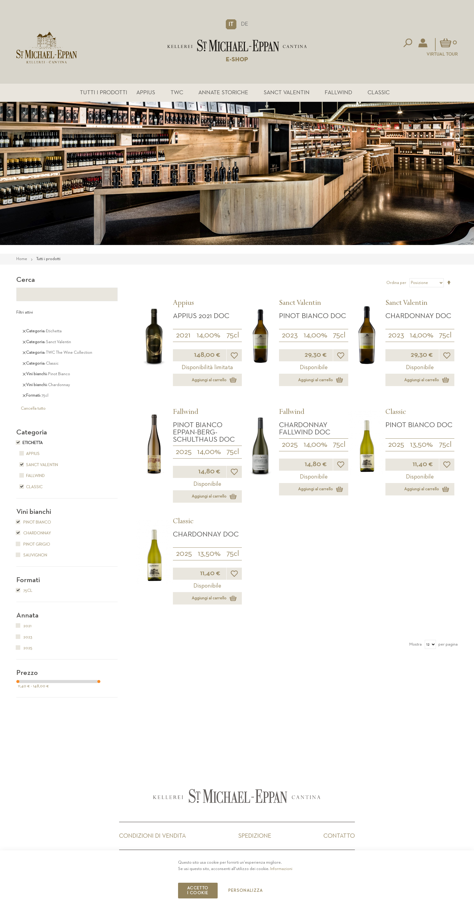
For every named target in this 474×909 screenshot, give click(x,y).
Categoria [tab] (31, 432)
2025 (184, 452)
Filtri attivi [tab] (24, 312)
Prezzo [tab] (27, 672)
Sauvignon (31, 555)
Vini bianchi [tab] (33, 511)
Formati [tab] (28, 580)
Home (22, 259)
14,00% (208, 335)
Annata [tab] (27, 615)
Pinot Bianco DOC (312, 316)
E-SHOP (237, 59)
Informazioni (281, 869)
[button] (231, 24)
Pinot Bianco (33, 522)
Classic (379, 92)
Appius (145, 92)
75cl (232, 335)
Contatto (339, 836)
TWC (176, 92)
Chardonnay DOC (418, 316)
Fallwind (338, 92)
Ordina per (396, 283)
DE (244, 24)
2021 (183, 335)
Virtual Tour (442, 54)
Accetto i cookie (197, 890)
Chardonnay (33, 533)
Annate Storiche (223, 92)
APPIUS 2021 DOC (201, 316)
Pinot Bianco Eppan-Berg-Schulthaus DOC (204, 432)
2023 (290, 335)
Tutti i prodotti (103, 92)
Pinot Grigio (33, 544)
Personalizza (245, 890)
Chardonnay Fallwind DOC (304, 428)
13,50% (421, 445)
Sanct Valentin (287, 92)
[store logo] (237, 45)
